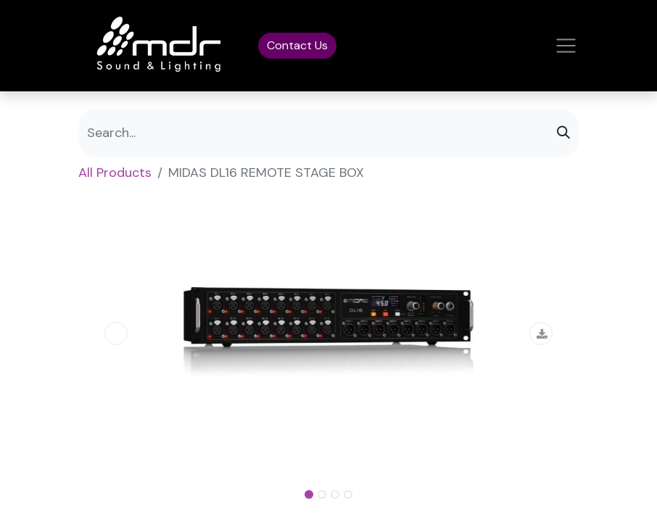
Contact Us (297, 45)
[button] (116, 333)
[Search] (563, 133)
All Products (115, 172)
